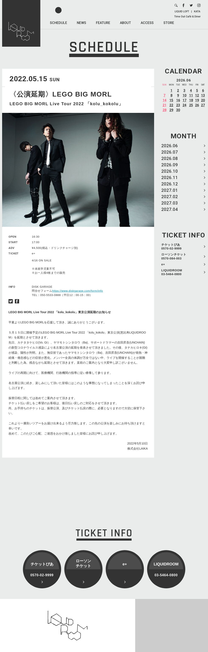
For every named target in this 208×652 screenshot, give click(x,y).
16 (178, 100)
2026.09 (169, 165)
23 (178, 105)
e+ (163, 264)
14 (164, 100)
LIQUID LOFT (182, 11)
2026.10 (169, 171)
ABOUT (125, 23)
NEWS (81, 23)
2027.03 (169, 203)
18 (191, 100)
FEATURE (103, 23)
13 (203, 95)
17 (184, 100)
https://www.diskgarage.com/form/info (77, 290)
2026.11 (169, 177)
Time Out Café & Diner (187, 16)
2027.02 (169, 197)
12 (197, 95)
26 (197, 105)
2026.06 (169, 146)
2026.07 (169, 152)
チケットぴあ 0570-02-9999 (171, 246)
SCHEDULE (58, 23)
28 (164, 110)
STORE (168, 23)
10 (184, 95)
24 (184, 105)
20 (203, 100)
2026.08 (169, 158)
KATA (197, 11)
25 (191, 105)
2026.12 (169, 184)
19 (197, 100)
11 (191, 95)
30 (178, 110)
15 (171, 100)
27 (203, 105)
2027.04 (169, 209)
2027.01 (169, 190)
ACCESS (147, 23)
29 (171, 110)
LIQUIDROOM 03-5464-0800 (171, 272)
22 (171, 105)
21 (164, 105)
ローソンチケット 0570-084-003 (173, 256)
